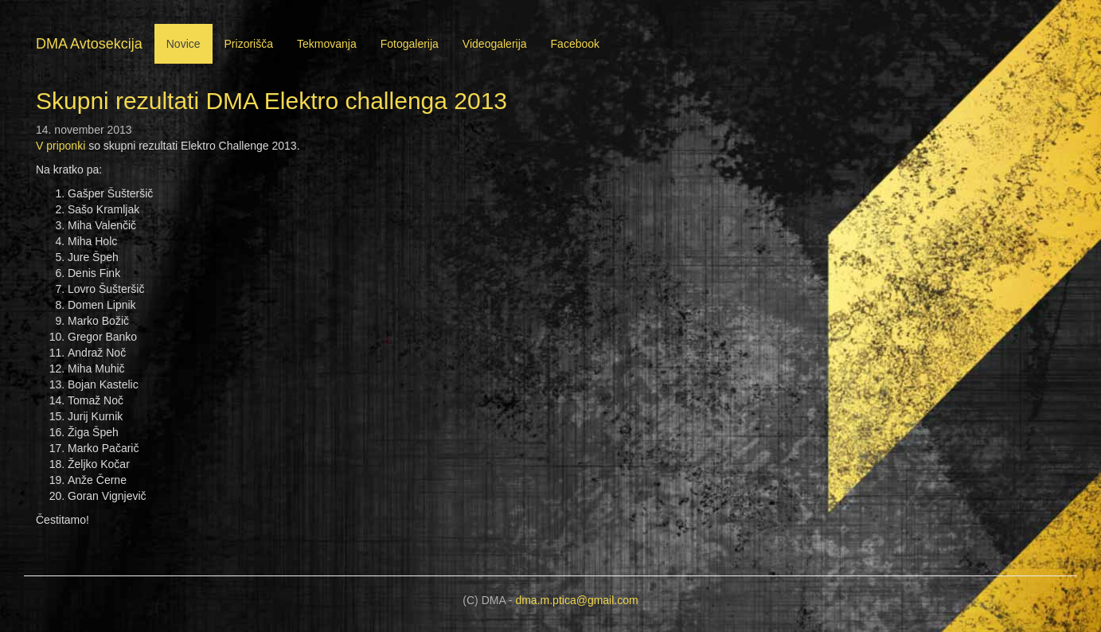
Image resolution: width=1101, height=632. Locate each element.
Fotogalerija (410, 43)
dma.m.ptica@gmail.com (576, 600)
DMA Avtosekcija (89, 44)
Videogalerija (495, 43)
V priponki (60, 145)
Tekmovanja (327, 43)
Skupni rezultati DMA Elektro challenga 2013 (271, 101)
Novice (183, 43)
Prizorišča (248, 43)
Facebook (575, 43)
